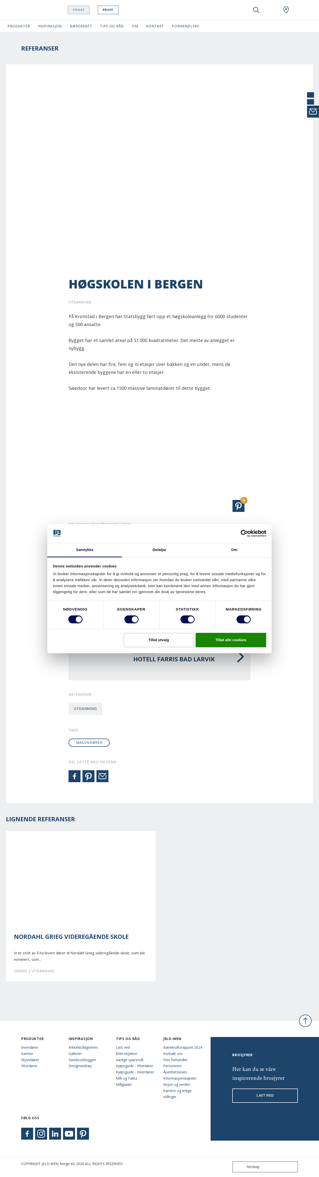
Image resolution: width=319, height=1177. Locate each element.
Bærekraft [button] (81, 26)
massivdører (89, 742)
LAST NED (265, 1095)
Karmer (27, 1053)
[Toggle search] (256, 10)
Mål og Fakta (126, 1078)
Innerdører (29, 1047)
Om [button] (135, 26)
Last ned (123, 1047)
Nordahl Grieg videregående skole (71, 937)
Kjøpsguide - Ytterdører (134, 1065)
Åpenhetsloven (175, 1072)
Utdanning (85, 708)
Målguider (124, 1084)
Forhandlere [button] (185, 26)
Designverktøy (80, 1065)
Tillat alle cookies (230, 640)
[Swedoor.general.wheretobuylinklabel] (286, 10)
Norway (247, 1167)
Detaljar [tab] (159, 550)
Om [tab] (234, 550)
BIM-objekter (126, 1053)
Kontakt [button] (155, 26)
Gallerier (75, 1053)
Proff (114, 10)
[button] (238, 506)
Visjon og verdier (176, 1084)
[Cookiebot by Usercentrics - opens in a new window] (244, 533)
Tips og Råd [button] (112, 26)
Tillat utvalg (158, 640)
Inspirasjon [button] (50, 26)
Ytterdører (29, 1065)
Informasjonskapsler (179, 1078)
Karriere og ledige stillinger (177, 1093)
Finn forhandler (175, 1059)
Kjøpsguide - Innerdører (135, 1072)
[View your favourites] (271, 10)
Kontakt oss (173, 1053)
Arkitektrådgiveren (83, 1047)
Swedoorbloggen (82, 1059)
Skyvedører (30, 1059)
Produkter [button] (18, 26)
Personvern (172, 1065)
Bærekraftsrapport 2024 (182, 1047)
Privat (86, 10)
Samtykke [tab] (85, 550)
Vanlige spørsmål (129, 1059)
